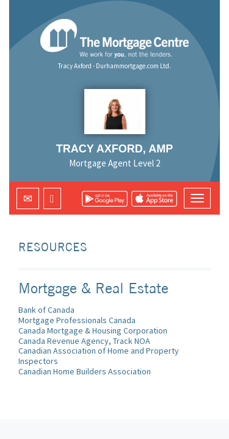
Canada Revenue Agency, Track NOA (84, 340)
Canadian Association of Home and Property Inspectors (98, 355)
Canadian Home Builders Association (84, 371)
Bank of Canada (46, 309)
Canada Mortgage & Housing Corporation (92, 330)
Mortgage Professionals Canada (77, 320)
